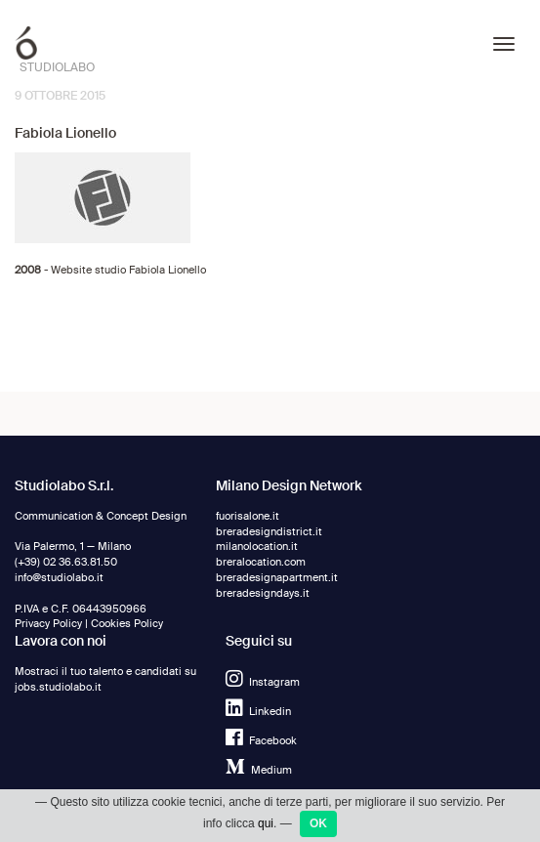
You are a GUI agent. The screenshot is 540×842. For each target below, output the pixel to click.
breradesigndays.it (263, 593)
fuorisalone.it (247, 516)
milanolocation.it (257, 546)
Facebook (261, 740)
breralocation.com (261, 561)
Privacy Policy (48, 623)
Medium (259, 770)
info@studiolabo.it (59, 577)
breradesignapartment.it (277, 577)
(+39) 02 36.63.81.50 (66, 561)
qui (265, 823)
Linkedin (258, 711)
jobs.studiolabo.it (58, 687)
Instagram (263, 682)
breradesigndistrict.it (269, 531)
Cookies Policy (127, 623)
